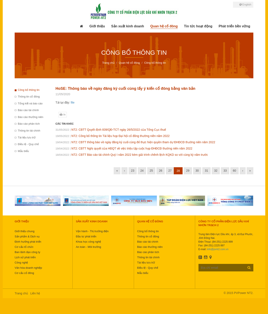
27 (170, 170)
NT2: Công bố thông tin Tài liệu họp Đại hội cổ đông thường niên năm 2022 (112, 136)
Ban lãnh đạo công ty (27, 252)
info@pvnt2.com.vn (217, 249)
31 (206, 170)
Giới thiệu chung (25, 231)
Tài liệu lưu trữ (27, 137)
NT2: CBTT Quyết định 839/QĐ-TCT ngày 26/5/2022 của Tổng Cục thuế (110, 129)
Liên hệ (35, 293)
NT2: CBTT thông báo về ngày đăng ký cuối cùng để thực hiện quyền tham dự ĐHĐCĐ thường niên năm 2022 (135, 142)
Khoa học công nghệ (88, 241)
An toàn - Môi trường (88, 246)
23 (132, 170)
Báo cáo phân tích (29, 123)
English (245, 4)
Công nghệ (21, 262)
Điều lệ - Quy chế (28, 144)
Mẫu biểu (23, 151)
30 (197, 170)
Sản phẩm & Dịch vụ (27, 236)
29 (187, 170)
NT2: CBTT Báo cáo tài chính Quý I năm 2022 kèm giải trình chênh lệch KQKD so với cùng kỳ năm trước (131, 154)
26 (160, 170)
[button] (97, 26)
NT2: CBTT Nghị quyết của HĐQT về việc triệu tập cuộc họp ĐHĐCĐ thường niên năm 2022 (123, 148)
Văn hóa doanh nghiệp (28, 267)
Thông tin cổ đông (29, 96)
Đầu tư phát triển (86, 236)
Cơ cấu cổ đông (24, 273)
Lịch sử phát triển (25, 257)
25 (151, 170)
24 (142, 170)
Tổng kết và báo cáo (30, 103)
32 (216, 170)
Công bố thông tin (28, 89)
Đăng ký (249, 267)
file (73, 102)
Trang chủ (21, 293)
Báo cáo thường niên (30, 117)
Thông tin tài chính (29, 130)
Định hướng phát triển (28, 241)
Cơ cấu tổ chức (24, 246)
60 (234, 170)
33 (225, 170)
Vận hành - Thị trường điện (92, 231)
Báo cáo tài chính (28, 110)
